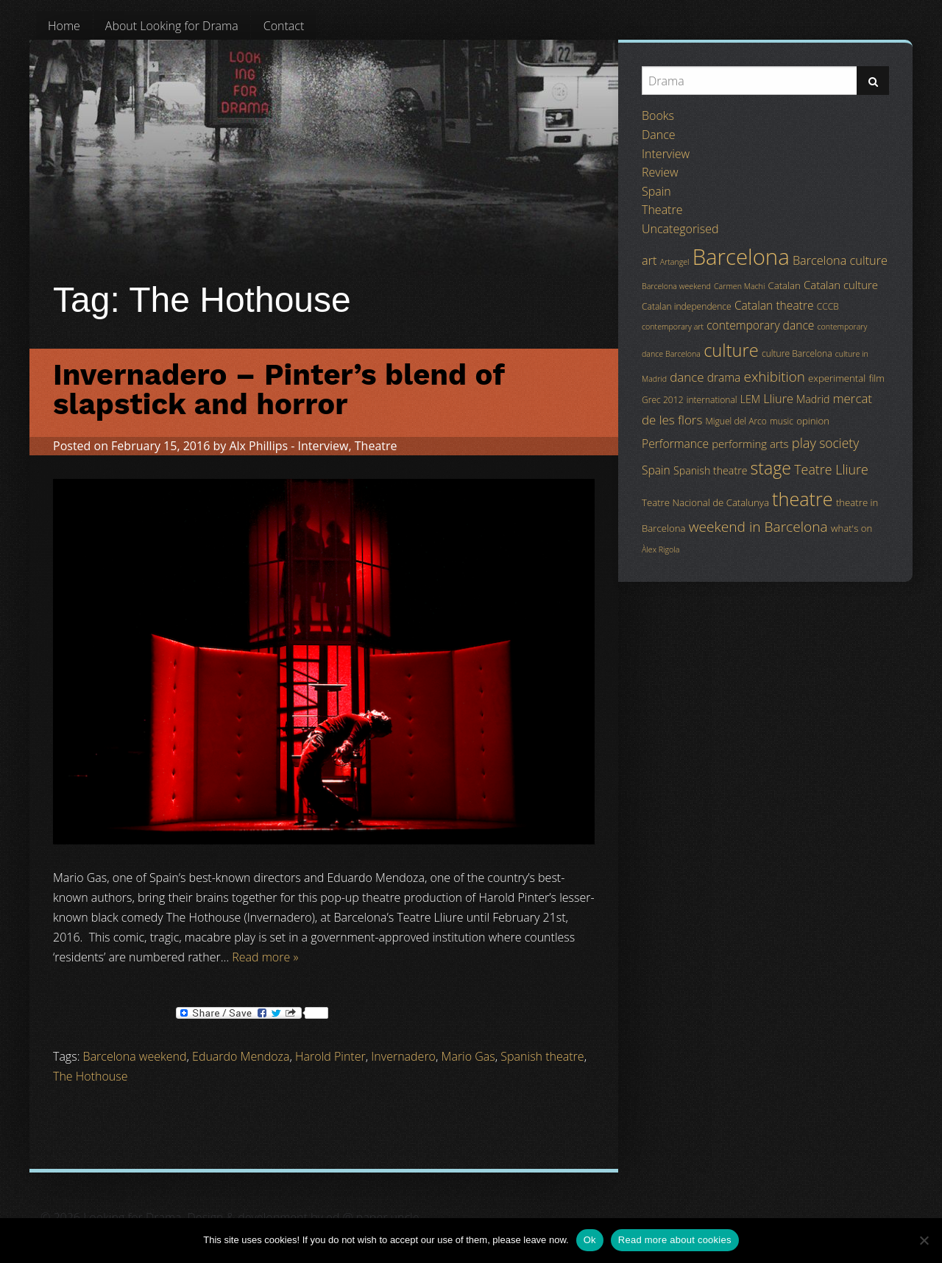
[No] (923, 1240)
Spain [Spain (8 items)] (656, 470)
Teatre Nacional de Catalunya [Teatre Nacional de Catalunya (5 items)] (705, 502)
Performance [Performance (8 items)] (675, 443)
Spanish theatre (542, 1056)
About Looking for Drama (171, 26)
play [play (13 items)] (804, 442)
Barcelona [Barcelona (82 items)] (741, 256)
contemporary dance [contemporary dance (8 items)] (760, 325)
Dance (659, 135)
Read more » (265, 957)
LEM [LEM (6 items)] (750, 399)
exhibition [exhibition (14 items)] (774, 376)
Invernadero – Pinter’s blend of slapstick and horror (278, 389)
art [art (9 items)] (649, 260)
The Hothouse (90, 1076)
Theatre (376, 446)
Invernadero (403, 1056)
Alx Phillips (258, 446)
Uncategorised (680, 229)
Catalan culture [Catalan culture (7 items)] (841, 284)
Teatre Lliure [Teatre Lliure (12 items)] (831, 469)
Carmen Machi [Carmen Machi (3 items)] (739, 286)
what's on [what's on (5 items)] (851, 528)
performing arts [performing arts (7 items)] (750, 443)
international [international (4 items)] (712, 400)
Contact (284, 26)
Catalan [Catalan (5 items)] (784, 285)
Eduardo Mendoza (240, 1056)
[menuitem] (64, 26)
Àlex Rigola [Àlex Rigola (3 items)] (660, 549)
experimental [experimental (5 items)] (836, 378)
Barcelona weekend (135, 1056)
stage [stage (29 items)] (771, 468)
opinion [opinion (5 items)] (812, 420)
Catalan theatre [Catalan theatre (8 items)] (774, 305)
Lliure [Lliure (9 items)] (778, 399)
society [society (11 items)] (839, 443)
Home (64, 26)
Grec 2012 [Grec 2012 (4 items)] (663, 400)
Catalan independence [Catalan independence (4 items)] (687, 306)
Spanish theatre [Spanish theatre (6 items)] (710, 470)
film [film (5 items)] (876, 378)
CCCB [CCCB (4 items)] (828, 306)
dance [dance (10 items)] (687, 377)
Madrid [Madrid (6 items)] (812, 399)
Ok (590, 1239)
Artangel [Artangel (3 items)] (675, 262)
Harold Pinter (330, 1056)
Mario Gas (468, 1056)
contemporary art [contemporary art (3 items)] (673, 326)
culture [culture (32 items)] (731, 350)
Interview (323, 446)
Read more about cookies (675, 1239)
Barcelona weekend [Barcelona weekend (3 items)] (676, 286)
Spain (656, 191)
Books (658, 115)
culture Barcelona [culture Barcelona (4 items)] (797, 353)
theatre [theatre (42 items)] (802, 498)
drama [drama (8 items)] (724, 377)
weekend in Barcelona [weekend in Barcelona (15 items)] (758, 526)
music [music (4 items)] (781, 421)
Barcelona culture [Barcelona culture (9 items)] (840, 260)
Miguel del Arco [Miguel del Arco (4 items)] (736, 421)
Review (660, 172)
